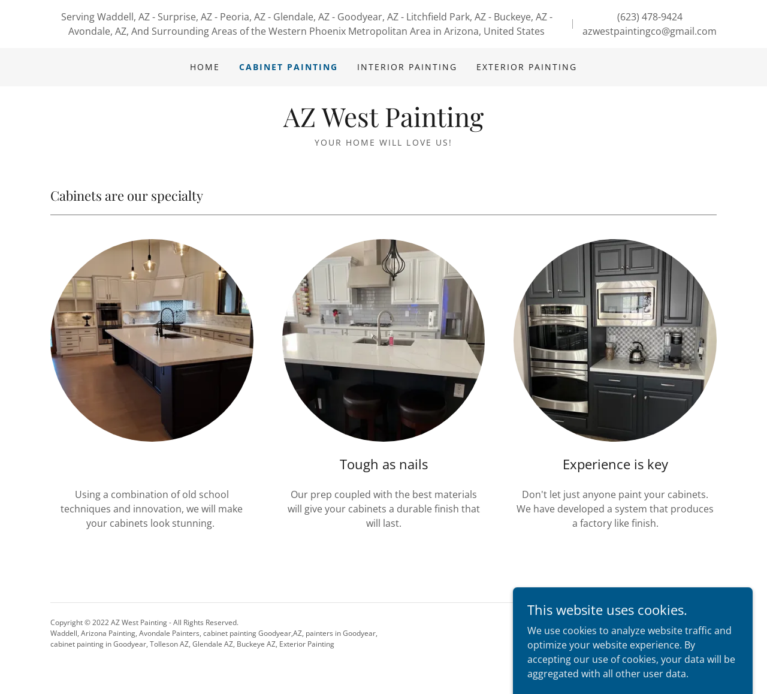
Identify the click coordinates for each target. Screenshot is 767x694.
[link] (383, 123)
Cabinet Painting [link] (288, 67)
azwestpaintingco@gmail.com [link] (649, 31)
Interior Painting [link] (407, 67)
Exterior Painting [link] (526, 67)
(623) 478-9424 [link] (650, 16)
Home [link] (205, 67)
